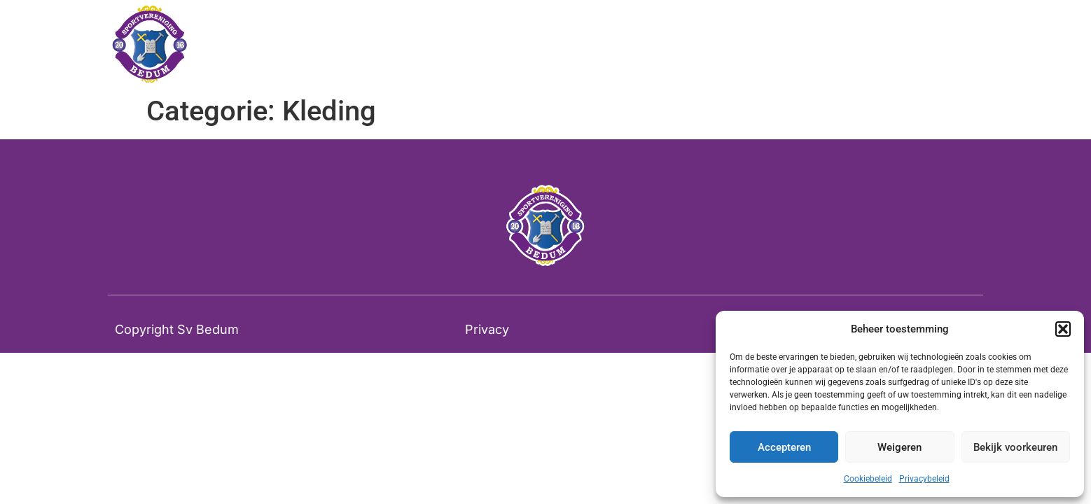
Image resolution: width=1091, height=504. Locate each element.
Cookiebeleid (868, 479)
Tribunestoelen (658, 45)
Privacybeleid (924, 479)
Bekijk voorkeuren (1015, 447)
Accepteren (784, 447)
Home (571, 45)
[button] (1063, 329)
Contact (751, 45)
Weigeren (899, 447)
